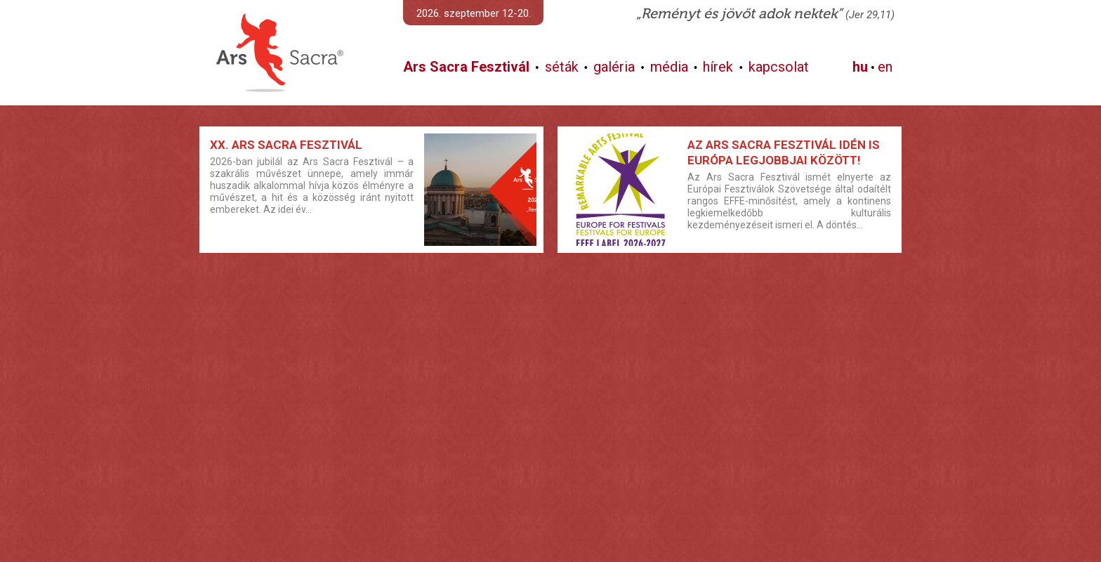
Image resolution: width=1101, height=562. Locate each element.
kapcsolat (779, 66)
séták (562, 66)
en (885, 66)
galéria (614, 66)
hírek (718, 66)
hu (860, 66)
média (669, 66)
